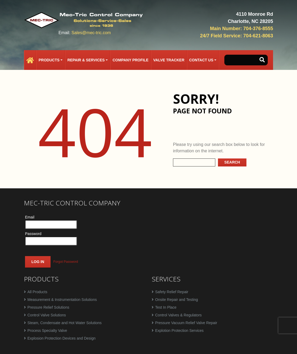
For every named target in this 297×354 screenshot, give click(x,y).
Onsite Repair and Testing (176, 299)
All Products (37, 292)
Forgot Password (65, 262)
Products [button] (49, 60)
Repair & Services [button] (86, 60)
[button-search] (262, 60)
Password (33, 234)
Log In (37, 262)
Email (29, 217)
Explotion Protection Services (179, 330)
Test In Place (165, 307)
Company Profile (130, 60)
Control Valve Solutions (46, 315)
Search (232, 162)
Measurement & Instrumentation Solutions (62, 299)
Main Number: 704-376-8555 (241, 28)
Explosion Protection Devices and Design (61, 338)
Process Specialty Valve (47, 330)
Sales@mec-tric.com (91, 32)
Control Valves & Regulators (178, 315)
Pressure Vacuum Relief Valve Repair (186, 323)
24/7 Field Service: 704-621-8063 (236, 35)
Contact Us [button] (201, 60)
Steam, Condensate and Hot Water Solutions (64, 323)
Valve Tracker (168, 60)
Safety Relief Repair (171, 292)
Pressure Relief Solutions (48, 307)
